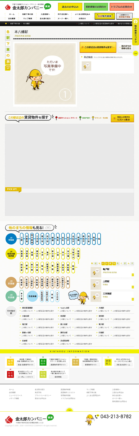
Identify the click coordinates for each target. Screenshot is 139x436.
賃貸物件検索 (65, 389)
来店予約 (38, 392)
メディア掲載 (14, 398)
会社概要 (12, 392)
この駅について (83, 24)
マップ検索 (90, 389)
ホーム (11, 389)
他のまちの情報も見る (126, 24)
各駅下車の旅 (91, 392)
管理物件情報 (65, 395)
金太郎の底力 (40, 389)
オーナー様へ (117, 398)
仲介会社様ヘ (117, 395)
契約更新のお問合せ (119, 401)
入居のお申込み (118, 392)
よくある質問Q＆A (93, 395)
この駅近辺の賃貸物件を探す (103, 24)
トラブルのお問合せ (68, 398)
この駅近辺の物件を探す (45, 311)
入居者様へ (116, 389)
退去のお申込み (40, 398)
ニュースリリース (15, 395)
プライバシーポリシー (43, 395)
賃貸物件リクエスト (68, 392)
